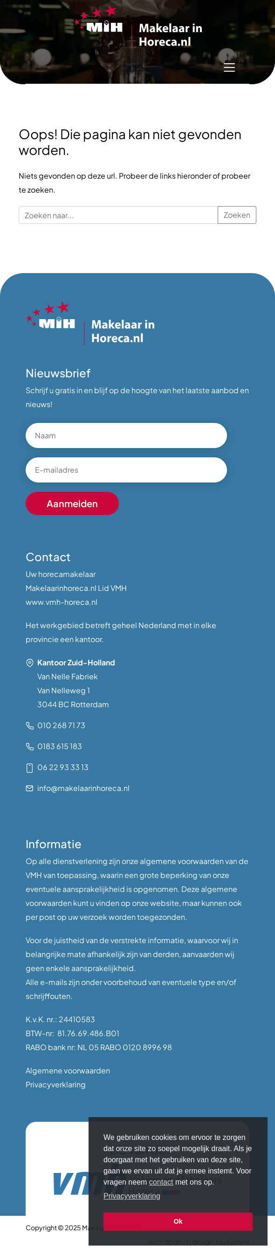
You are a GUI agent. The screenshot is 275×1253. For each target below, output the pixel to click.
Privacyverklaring (56, 1084)
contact (161, 1182)
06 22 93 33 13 (63, 767)
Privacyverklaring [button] (131, 1196)
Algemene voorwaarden (68, 1070)
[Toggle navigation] (229, 67)
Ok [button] (177, 1221)
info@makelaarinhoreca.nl (83, 788)
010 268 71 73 (61, 725)
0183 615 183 (59, 746)
